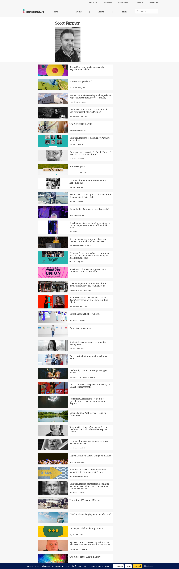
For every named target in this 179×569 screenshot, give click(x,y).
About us (93, 2)
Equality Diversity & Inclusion (131, 563)
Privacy (94, 563)
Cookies (109, 563)
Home (55, 12)
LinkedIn (77, 530)
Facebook (52, 530)
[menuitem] (91, 4)
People (124, 12)
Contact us (107, 2)
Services (78, 12)
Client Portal (153, 2)
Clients (101, 12)
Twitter (65, 530)
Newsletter (123, 2)
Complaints (117, 563)
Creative (139, 2)
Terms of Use (102, 563)
